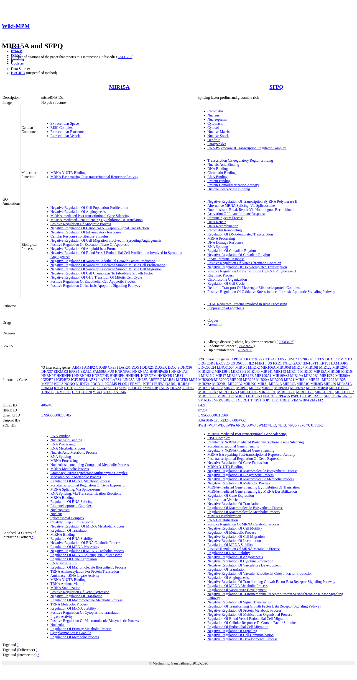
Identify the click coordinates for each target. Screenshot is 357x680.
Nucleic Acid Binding (223, 164)
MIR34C (303, 384)
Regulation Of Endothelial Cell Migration (237, 627)
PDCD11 (97, 384)
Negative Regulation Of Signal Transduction (239, 602)
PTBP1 (148, 384)
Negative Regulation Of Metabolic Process (238, 483)
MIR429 (330, 384)
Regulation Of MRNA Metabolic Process (80, 481)
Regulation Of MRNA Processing (74, 547)
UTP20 (86, 392)
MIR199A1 (263, 375)
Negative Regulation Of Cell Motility (234, 528)
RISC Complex (61, 127)
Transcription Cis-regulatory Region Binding (240, 160)
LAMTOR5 (339, 363)
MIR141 (266, 371)
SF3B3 (113, 388)
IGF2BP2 (63, 380)
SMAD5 (204, 400)
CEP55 (280, 359)
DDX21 (148, 367)
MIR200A (342, 375)
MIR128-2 (206, 371)
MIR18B (247, 375)
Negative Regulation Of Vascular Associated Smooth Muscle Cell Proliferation (107, 265)
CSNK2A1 (306, 359)
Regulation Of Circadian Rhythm (231, 251)
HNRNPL (132, 375)
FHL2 (249, 363)
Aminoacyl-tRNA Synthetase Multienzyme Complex (89, 473)
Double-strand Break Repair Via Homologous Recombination (252, 210)
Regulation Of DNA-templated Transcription (240, 234)
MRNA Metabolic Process (69, 469)
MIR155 (306, 371)
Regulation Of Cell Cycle (226, 283)
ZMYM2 (316, 400)
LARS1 (116, 380)
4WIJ (211, 425)
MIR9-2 (255, 388)
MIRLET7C (267, 392)
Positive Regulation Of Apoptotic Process (80, 224)
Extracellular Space (64, 123)
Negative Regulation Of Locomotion (234, 541)
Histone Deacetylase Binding (228, 189)
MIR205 (236, 380)
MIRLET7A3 (229, 392)
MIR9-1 (242, 388)
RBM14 (47, 388)
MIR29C (250, 384)
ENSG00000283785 (56, 415)
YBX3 (107, 392)
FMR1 (260, 363)
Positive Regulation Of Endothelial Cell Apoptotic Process (93, 281)
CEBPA (268, 359)
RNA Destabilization (222, 520)
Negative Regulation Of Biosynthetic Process (240, 475)
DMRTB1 (345, 359)
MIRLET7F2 (344, 392)
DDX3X (161, 367)
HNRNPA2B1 (160, 371)
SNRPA (217, 400)
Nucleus (213, 115)
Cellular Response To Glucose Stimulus (79, 236)
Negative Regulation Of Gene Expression (237, 463)
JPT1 (315, 363)
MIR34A (275, 384)
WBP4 (304, 400)
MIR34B (289, 384)
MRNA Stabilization (65, 588)
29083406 (286, 342)
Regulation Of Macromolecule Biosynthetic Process (88, 567)
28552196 (245, 350)
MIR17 (221, 375)
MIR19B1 (311, 375)
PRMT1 (136, 384)
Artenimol (214, 324)
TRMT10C (63, 392)
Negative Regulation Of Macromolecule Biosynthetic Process (252, 471)
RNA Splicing (217, 246)
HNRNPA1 (140, 371)
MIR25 (340, 380)
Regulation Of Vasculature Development (237, 590)
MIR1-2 (254, 367)
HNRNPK (117, 375)
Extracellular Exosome (67, 132)
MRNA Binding (62, 497)
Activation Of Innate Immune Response (236, 214)
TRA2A (175, 388)
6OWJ (251, 425)
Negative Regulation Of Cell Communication (240, 635)
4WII (202, 425)
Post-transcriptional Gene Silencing (233, 446)
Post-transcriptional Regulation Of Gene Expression (88, 485)
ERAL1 (86, 371)
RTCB (69, 388)
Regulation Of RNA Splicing (71, 502)
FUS (110, 371)
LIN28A (128, 380)
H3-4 (306, 363)
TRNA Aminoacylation (67, 584)
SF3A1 (79, 388)
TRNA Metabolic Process (69, 604)
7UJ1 (310, 425)
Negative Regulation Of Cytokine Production (240, 561)
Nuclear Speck (218, 136)
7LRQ (272, 425)
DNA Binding (217, 169)
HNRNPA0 (123, 371)
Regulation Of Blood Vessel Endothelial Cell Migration (247, 619)
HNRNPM (148, 375)
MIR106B (283, 367)
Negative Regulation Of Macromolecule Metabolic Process (250, 479)
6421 (202, 405)
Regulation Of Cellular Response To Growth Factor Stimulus (251, 623)
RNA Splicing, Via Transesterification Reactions (85, 493)
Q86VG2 (239, 420)
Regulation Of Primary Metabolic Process (80, 629)
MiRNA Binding (62, 534)
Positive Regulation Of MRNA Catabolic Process (243, 524)
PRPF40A (282, 396)
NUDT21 (82, 384)
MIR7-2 (217, 388)
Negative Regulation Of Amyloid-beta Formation (86, 249)
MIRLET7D (286, 392)
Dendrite (213, 140)
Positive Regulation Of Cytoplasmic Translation (85, 612)
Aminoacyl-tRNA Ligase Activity (74, 575)
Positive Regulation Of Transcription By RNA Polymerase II (251, 271)
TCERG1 (242, 400)
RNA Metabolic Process (68, 448)
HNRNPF (48, 375)
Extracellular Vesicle (65, 136)
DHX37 (47, 371)
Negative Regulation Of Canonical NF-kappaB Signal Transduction (99, 228)
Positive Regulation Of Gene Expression (80, 592)
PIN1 (258, 396)
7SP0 (301, 425)
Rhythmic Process (220, 275)
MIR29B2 (235, 384)
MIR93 (311, 388)
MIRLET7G (207, 396)
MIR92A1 (281, 388)
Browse (16, 51)
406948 (46, 405)
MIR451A (344, 384)
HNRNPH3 (100, 375)
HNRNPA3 (179, 371)
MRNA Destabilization (224, 516)
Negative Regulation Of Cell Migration (236, 536)
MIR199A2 (280, 375)
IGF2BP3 (78, 380)
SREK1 (229, 400)
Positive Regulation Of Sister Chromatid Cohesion (244, 263)
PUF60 (159, 384)
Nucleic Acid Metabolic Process (73, 452)
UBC (275, 400)
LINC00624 (207, 367)
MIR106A (268, 367)
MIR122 (325, 367)
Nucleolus (57, 625)
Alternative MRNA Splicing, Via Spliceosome (241, 205)
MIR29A (204, 384)
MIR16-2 (208, 375)
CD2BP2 (256, 359)
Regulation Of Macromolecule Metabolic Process (86, 600)
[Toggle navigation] (3, 40)
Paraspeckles (216, 144)
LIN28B (141, 380)
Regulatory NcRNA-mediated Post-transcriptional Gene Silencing (255, 442)
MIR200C (221, 380)
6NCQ (241, 425)
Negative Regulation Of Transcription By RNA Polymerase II (252, 201)
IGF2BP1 (48, 380)
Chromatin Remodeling (224, 230)
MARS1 (169, 380)
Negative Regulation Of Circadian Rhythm (238, 255)
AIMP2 (89, 367)
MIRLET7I (225, 396)
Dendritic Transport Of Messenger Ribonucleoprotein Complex (253, 288)
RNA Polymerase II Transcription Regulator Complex (246, 148)
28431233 (125, 57)
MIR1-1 (241, 367)
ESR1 (211, 363)
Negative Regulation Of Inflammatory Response (85, 232)
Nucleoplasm (217, 119)
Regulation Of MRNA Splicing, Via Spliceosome (86, 555)
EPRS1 (74, 371)
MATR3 (182, 380)
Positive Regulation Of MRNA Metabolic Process (243, 549)
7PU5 (292, 425)
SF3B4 (336, 396)
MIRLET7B (249, 392)
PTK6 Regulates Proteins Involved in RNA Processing (247, 304)
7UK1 (319, 425)
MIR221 (315, 380)
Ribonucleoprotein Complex (71, 506)
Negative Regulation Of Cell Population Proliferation (89, 207)
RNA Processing (62, 444)
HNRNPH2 (82, 375)
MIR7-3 (229, 388)
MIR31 (263, 384)
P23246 (225, 420)
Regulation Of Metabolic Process (74, 637)
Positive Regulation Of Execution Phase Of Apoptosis (89, 244)
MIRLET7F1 (324, 392)
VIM (294, 400)
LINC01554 (225, 367)
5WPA (230, 425)
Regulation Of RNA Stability (71, 538)
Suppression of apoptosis (225, 308)
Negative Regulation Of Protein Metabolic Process (244, 610)
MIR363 (317, 384)
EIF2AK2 (61, 371)
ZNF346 (119, 392)
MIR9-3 (267, 388)
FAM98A (99, 371)
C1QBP (101, 367)
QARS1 (171, 384)
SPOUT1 (135, 388)
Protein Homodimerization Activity (233, 185)
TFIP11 (255, 400)
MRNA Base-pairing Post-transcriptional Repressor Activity (94, 177)
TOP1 (266, 400)
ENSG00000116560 (213, 415)
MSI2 (193, 380)
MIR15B (333, 371)
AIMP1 (77, 367)
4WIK (220, 425)
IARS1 (178, 375)
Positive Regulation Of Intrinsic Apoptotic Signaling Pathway (95, 285)
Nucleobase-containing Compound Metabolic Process (89, 465)
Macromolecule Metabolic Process (75, 477)
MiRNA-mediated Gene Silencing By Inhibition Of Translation (96, 220)
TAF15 (164, 388)
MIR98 (322, 388)
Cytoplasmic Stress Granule (70, 633)
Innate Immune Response (226, 259)
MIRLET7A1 (339, 388)
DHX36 (186, 367)
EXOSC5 (223, 363)
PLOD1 (123, 384)
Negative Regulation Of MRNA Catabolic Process (87, 551)
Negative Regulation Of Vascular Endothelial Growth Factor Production (102, 261)
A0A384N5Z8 (208, 420)
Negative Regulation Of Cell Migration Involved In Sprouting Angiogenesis (105, 240)
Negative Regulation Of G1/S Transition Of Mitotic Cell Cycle (96, 277)
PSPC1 (296, 396)
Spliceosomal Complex (67, 518)
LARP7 (104, 380)
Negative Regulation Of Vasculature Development (243, 565)
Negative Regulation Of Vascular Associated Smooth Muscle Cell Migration (106, 269)
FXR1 (277, 363)
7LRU (282, 425)
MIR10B (311, 367)
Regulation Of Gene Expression (73, 559)
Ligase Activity (61, 616)
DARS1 (125, 367)
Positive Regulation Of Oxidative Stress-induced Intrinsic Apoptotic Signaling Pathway (271, 292)
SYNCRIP (150, 388)
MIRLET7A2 (208, 392)
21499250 (246, 346)
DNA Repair (216, 222)
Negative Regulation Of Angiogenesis (78, 212)
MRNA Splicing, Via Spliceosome (75, 489)
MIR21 (289, 380)
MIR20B (276, 380)
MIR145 (293, 371)
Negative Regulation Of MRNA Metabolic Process (87, 526)
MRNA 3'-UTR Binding (68, 173)
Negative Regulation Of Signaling (232, 631)
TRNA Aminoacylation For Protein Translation (84, 571)
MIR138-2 (238, 371)
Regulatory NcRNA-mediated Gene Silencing (240, 450)
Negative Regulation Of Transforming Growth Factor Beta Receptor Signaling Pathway (271, 582)
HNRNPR (164, 375)
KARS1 (91, 380)
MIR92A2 (297, 388)
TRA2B (188, 388)
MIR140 (253, 371)
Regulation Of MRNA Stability (73, 608)
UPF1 (76, 392)
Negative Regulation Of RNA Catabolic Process (85, 543)
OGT (250, 396)
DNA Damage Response (225, 242)
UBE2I (285, 400)
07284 (202, 410)
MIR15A (119, 87)
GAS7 (297, 363)
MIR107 (298, 367)
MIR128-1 (340, 367)
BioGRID (18, 73)
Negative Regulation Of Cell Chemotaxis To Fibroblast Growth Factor (101, 273)
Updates (17, 63)
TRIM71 (47, 392)
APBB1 (236, 359)
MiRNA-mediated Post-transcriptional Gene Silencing (90, 216)
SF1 (327, 396)
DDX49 (174, 367)
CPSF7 (292, 359)
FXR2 (287, 363)
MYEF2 (47, 384)
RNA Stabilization (63, 563)
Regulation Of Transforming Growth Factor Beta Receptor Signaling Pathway (264, 606)
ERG (202, 363)
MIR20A (262, 380)
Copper (212, 320)
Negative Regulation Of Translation (76, 596)
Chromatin (215, 111)
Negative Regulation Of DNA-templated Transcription (247, 267)
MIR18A (233, 375)
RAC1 (318, 396)
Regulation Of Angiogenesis (228, 577)
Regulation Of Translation (69, 530)
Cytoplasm (215, 123)
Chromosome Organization (227, 279)
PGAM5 (111, 384)
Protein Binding (219, 181)
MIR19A (296, 375)
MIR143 (280, 371)
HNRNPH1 (64, 375)
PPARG (269, 396)
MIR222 (328, 380)
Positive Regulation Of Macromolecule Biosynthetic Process (94, 621)
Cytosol (213, 127)
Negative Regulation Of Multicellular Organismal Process (249, 614)
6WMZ (262, 425)
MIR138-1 (222, 371)
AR (245, 359)
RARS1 (183, 384)
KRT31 (324, 363)
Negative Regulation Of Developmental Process (242, 639)
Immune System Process (225, 218)
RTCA (58, 388)
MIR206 (249, 380)
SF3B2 (102, 388)
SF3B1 (91, 388)
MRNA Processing (221, 238)
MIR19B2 (327, 375)
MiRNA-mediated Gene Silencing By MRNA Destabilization (252, 491)
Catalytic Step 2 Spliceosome (71, 522)
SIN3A (347, 396)
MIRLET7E (305, 392)
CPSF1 (113, 367)
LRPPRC (155, 380)
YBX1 (97, 392)
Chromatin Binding (221, 173)
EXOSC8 (237, 363)
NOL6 (59, 384)
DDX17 (331, 359)
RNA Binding (217, 177)
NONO (69, 384)
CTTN (319, 359)
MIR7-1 (204, 388)
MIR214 (301, 380)
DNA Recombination (222, 226)
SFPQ (276, 87)
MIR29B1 (219, 384)
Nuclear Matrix (218, 132)
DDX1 (136, 367)
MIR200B (205, 380)
